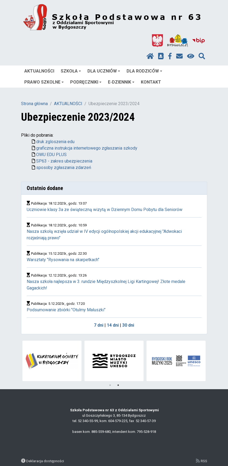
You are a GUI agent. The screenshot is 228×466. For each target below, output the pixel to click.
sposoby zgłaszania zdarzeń (63, 167)
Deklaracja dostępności (45, 461)
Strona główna (34, 103)
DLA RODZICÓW (144, 71)
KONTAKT (151, 82)
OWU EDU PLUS (51, 154)
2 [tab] (118, 385)
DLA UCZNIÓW (103, 71)
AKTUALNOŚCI (39, 71)
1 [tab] (110, 385)
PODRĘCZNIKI (85, 82)
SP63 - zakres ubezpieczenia (64, 161)
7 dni (98, 325)
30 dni (128, 325)
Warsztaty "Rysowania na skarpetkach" (63, 259)
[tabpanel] (176, 361)
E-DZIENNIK (121, 82)
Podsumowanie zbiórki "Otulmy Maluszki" (66, 309)
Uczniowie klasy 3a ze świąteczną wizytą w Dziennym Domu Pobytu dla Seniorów (104, 209)
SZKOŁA (71, 71)
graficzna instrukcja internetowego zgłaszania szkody (86, 148)
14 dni (113, 325)
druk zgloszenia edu (55, 141)
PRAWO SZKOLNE (44, 82)
